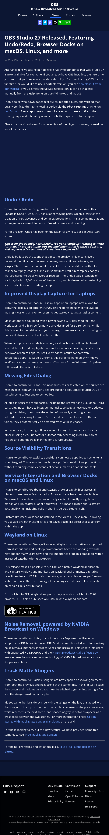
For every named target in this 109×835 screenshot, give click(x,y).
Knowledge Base (94, 791)
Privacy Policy (55, 801)
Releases (51, 60)
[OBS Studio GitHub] (55, 22)
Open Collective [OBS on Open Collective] (74, 796)
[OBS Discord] (40, 22)
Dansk (11, 832)
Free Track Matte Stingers (41, 734)
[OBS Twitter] (45, 22)
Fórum (86, 15)
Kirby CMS (67, 822)
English (31, 832)
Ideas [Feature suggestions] (51, 796)
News (56, 15)
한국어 (97, 832)
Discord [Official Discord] (89, 796)
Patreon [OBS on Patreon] (70, 801)
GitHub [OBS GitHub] (69, 791)
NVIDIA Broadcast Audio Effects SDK (75, 652)
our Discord (12, 111)
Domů (22, 15)
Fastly (97, 822)
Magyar (79, 832)
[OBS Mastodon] (50, 22)
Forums (89, 801)
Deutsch (21, 832)
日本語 (88, 832)
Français (69, 832)
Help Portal (91, 806)
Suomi (60, 832)
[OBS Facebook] (11, 792)
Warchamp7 (44, 822)
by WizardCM (11, 60)
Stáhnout (39, 15)
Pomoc (71, 15)
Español (40, 832)
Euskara (50, 832)
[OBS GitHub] (24, 792)
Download (53, 791)
